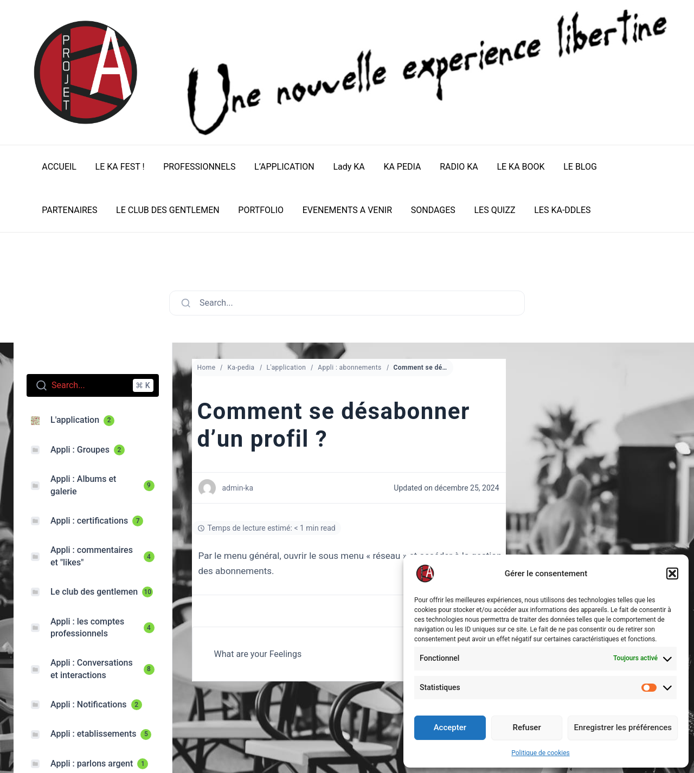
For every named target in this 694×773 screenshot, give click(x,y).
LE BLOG (568, 167)
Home (206, 367)
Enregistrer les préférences (623, 727)
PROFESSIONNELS (196, 167)
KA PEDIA (394, 167)
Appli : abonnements (349, 367)
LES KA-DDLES (480, 210)
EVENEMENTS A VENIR (269, 210)
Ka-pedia (240, 367)
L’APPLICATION (279, 167)
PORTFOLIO (185, 210)
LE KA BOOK (510, 167)
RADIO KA (449, 167)
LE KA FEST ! (118, 167)
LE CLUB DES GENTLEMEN (93, 210)
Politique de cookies (540, 753)
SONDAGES (354, 210)
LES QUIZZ (414, 210)
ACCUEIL (58, 167)
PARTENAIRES (629, 167)
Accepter (450, 727)
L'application (286, 367)
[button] (672, 573)
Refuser (527, 727)
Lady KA (342, 167)
